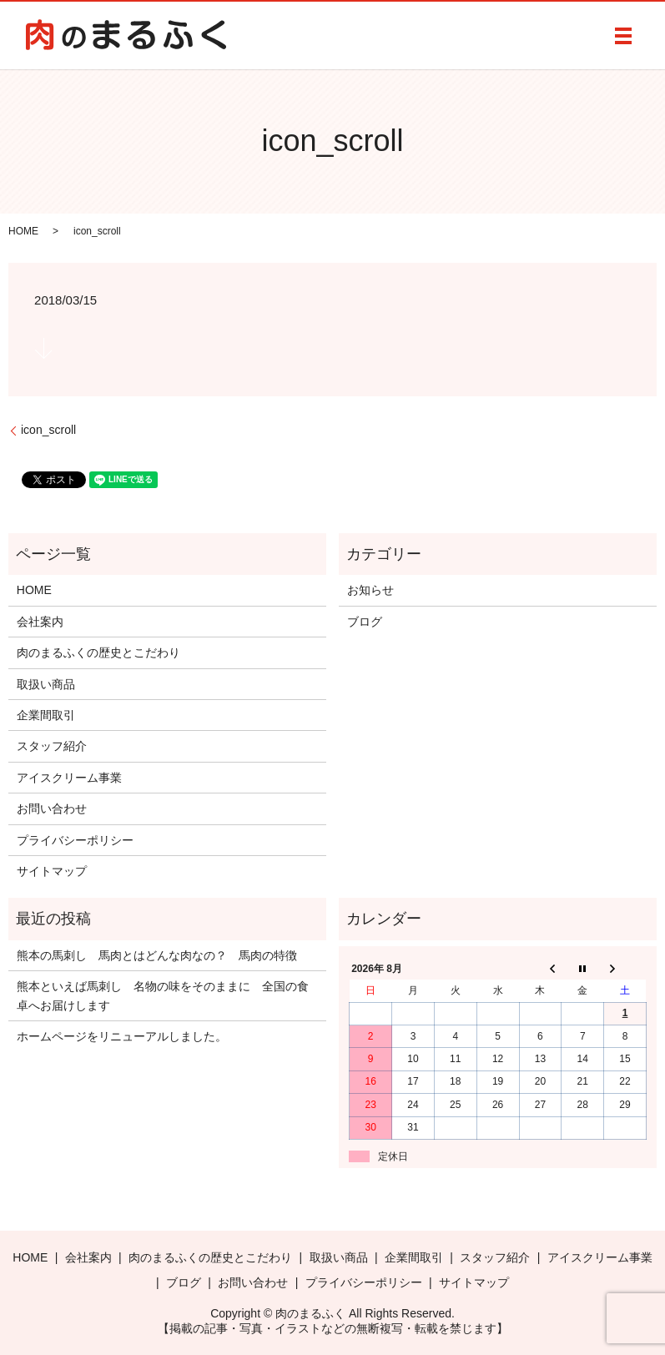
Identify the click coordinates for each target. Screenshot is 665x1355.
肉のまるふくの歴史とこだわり (98, 652)
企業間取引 (46, 715)
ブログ (364, 621)
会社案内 (40, 621)
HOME (23, 231)
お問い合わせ (52, 808)
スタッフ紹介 (52, 746)
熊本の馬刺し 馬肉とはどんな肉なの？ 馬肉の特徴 (157, 955)
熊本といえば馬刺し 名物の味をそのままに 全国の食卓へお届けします (163, 995)
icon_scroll (48, 429)
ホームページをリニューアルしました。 (122, 1036)
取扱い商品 (46, 684)
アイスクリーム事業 (69, 777)
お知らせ (370, 590)
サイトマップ (52, 871)
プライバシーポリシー (75, 840)
